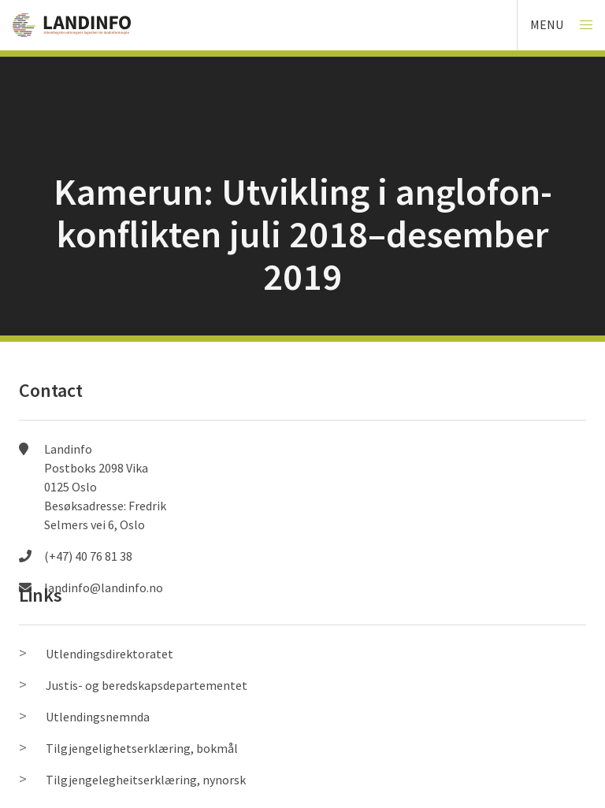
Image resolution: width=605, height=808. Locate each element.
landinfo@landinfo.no (103, 587)
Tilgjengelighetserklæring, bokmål (142, 748)
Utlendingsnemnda (98, 717)
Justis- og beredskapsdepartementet (146, 685)
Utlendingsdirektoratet (109, 654)
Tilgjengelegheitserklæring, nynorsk (146, 780)
